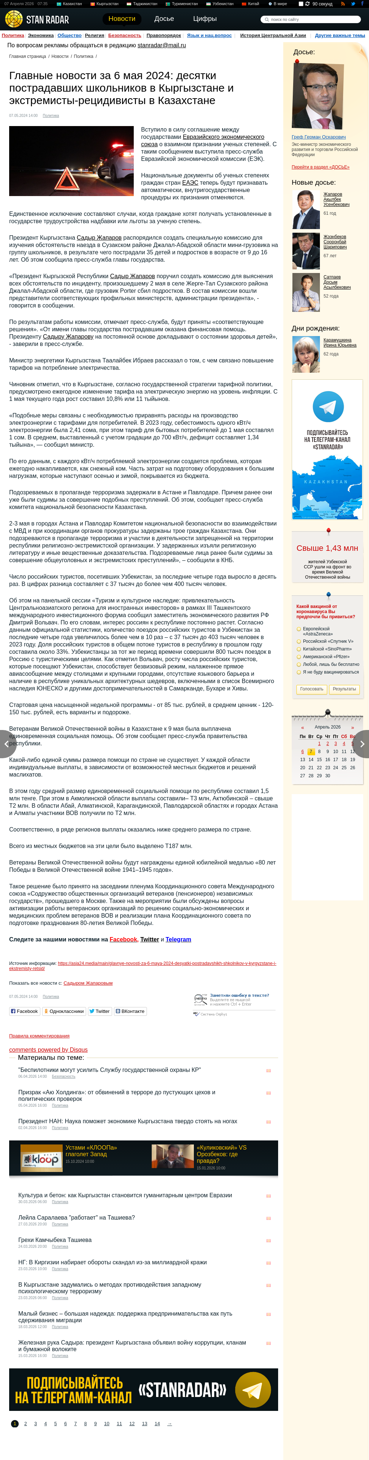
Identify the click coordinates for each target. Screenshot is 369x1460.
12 (131, 1423)
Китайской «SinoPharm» (327, 649)
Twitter (149, 939)
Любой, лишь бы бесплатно (331, 664)
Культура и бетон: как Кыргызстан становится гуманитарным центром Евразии (125, 1195)
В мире (280, 3)
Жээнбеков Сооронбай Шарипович (335, 242)
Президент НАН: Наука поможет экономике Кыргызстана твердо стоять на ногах (127, 1121)
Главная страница (27, 56)
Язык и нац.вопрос (209, 35)
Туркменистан (185, 3)
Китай (253, 3)
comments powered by (48, 1050)
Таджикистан (145, 3)
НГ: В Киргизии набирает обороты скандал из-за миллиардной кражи (112, 1262)
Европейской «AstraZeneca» (318, 631)
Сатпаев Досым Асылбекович (337, 282)
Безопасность (124, 35)
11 (119, 1423)
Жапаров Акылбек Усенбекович (337, 199)
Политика (13, 35)
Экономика (41, 35)
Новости (59, 56)
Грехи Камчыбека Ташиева (55, 1240)
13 (144, 1423)
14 (157, 1423)
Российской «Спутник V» (328, 641)
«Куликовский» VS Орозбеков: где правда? (222, 1154)
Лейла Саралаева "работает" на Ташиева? (76, 1217)
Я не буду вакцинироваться (331, 672)
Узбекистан (223, 3)
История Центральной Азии (273, 35)
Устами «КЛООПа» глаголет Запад (91, 1150)
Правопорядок (164, 35)
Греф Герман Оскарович (319, 137)
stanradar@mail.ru (162, 45)
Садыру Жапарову (68, 336)
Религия (94, 35)
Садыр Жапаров (99, 238)
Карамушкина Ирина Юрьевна (340, 343)
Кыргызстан (108, 3)
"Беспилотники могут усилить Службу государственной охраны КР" (109, 1070)
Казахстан (72, 3)
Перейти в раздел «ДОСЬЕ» (321, 167)
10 (106, 1423)
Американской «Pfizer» (326, 656)
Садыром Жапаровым (87, 983)
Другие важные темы (340, 35)
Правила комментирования (39, 1036)
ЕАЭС (190, 183)
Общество (70, 35)
